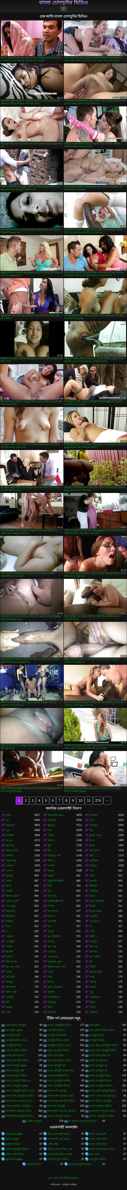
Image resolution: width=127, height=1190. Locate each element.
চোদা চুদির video (13, 1030)
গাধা (91, 820)
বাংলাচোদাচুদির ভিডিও (100, 1106)
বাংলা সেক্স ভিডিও (98, 1139)
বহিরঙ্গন (93, 885)
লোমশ (8, 880)
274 (98, 800)
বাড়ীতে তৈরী (12, 901)
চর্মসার (50, 870)
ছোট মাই (51, 820)
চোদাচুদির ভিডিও (97, 1159)
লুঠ (49, 845)
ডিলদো (51, 916)
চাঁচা (91, 830)
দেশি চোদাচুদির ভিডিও (16, 1050)
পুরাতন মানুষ (95, 971)
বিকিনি (92, 966)
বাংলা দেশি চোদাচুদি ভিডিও (102, 1090)
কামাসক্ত (9, 845)
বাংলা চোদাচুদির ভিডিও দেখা (19, 1090)
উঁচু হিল (9, 951)
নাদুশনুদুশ (51, 1002)
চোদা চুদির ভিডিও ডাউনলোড (103, 1030)
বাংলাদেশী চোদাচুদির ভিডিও (19, 1116)
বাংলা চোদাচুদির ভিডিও (63, 2)
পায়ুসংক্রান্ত (10, 860)
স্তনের (50, 981)
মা (90, 926)
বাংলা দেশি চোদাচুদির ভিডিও (19, 1095)
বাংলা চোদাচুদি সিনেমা (100, 1080)
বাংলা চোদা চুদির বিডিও (17, 1060)
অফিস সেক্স (11, 992)
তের (7, 830)
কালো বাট (10, 987)
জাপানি (93, 880)
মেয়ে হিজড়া (53, 997)
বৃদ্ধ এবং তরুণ (12, 966)
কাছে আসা (52, 911)
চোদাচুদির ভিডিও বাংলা (59, 1045)
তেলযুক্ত (9, 941)
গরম (91, 870)
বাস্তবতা (9, 936)
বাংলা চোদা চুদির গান (99, 1055)
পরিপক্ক (93, 981)
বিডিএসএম (11, 961)
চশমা (7, 926)
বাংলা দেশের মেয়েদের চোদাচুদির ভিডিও (19, 1100)
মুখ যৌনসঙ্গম (54, 936)
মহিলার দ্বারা (11, 850)
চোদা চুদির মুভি (12, 1035)
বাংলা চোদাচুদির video (16, 1085)
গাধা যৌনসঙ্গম (96, 901)
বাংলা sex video (13, 1134)
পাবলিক (9, 997)
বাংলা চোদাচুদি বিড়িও (16, 1075)
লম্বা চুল (9, 981)
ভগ (7, 820)
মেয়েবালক (94, 997)
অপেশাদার (94, 850)
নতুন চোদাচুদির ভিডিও (58, 1050)
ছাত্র (49, 926)
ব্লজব (8, 815)
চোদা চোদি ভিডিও (98, 1144)
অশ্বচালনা (10, 825)
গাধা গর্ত (93, 946)
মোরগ (50, 971)
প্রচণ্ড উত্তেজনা (55, 987)
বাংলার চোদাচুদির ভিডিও (101, 1116)
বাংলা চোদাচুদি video (15, 1065)
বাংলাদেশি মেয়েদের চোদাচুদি (61, 1111)
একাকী (8, 890)
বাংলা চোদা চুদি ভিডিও (58, 1134)
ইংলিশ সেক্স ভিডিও (15, 1154)
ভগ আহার (94, 956)
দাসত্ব (92, 976)
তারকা (50, 931)
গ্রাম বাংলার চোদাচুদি (15, 1025)
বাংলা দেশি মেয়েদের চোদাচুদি (61, 1095)
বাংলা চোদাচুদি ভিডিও (100, 1075)
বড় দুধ (8, 840)
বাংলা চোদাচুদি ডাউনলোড (60, 1070)
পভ (49, 890)
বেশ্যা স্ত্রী (51, 921)
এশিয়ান (9, 855)
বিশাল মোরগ (11, 896)
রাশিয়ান (9, 921)
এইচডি (50, 835)
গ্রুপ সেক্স (52, 946)
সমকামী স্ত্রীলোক (55, 901)
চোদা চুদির (94, 1025)
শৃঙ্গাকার (9, 875)
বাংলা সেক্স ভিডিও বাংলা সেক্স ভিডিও (103, 1149)
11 (89, 800)
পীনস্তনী (93, 825)
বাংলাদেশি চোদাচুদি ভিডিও (18, 1111)
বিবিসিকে (10, 916)
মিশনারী (9, 835)
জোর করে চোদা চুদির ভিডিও (103, 1045)
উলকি (92, 906)
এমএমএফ (94, 921)
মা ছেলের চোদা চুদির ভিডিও (82, 1121)
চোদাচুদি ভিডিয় (96, 1040)
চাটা (7, 1002)
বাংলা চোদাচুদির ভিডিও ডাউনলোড (103, 1085)
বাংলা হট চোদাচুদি (56, 1106)
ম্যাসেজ (93, 951)
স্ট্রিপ (49, 850)
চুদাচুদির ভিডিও (13, 1144)
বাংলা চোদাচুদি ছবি (14, 1070)
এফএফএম (52, 956)
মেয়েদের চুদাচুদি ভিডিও (17, 1149)
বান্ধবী (50, 875)
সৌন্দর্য (50, 865)
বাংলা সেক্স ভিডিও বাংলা (59, 1154)
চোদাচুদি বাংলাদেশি (56, 1035)
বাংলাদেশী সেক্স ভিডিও (59, 1139)
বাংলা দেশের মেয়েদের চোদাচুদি (103, 1095)
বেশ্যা (91, 875)
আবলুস (93, 941)
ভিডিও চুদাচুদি (12, 1139)
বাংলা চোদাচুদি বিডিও (58, 1075)
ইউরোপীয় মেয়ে (55, 815)
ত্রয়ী (91, 855)
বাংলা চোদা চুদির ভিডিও (59, 1060)
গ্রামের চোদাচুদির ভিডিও (59, 1025)
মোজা (8, 971)
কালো (92, 896)
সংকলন (9, 865)
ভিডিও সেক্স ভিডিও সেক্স (60, 1149)
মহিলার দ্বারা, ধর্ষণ (56, 966)
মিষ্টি (49, 885)
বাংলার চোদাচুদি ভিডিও (59, 1116)
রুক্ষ (49, 1007)
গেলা (91, 931)
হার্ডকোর (93, 815)
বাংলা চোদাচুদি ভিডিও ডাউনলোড (19, 1080)
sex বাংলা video (13, 1159)
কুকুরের (51, 825)
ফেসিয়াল (93, 860)
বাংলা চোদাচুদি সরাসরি (58, 1080)
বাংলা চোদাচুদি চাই (98, 1065)
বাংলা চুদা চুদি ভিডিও (57, 1159)
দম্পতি (50, 906)
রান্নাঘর (9, 1007)
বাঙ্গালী (50, 992)
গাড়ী (7, 1012)
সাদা (49, 830)
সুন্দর (91, 840)
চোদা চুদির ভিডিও (56, 1030)
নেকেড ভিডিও (33, 1164)
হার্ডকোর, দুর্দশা (54, 961)
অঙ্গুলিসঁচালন (55, 880)
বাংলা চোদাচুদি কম (56, 1065)
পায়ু (91, 992)
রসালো (9, 946)
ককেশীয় (93, 916)
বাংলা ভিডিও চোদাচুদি (100, 1100)
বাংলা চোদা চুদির (55, 1055)
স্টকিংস (51, 860)
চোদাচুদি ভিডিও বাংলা (58, 1040)
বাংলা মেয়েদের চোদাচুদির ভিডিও (19, 1106)
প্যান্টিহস (93, 1012)
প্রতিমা (92, 1007)
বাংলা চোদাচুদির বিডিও (59, 1085)
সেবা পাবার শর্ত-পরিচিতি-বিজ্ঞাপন (63, 1178)
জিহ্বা (92, 1002)
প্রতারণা (51, 951)
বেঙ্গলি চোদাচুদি (34, 1121)
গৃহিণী (92, 936)
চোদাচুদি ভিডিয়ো (13, 1045)
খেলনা (8, 870)
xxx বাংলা (94, 1154)
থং (6, 931)
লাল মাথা (52, 896)
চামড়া (8, 885)
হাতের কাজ (95, 911)
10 (80, 800)
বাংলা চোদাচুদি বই (98, 1070)
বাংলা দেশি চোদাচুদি (57, 1090)
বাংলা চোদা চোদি (97, 1134)
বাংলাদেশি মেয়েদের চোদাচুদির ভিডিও (103, 1111)
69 (90, 961)
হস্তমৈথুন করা (54, 855)
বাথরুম (92, 987)
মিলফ (92, 845)
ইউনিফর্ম (51, 1012)
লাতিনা (9, 956)
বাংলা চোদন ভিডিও (15, 1055)
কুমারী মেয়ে (95, 835)
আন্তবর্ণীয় (10, 911)
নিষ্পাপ (51, 840)
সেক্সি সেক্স (52, 1144)
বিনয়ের (93, 865)
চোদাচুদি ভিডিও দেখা (15, 1040)
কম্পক (50, 941)
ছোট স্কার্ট (10, 976)
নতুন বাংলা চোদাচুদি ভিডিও (103, 1050)
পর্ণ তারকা (10, 906)
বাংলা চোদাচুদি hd (98, 1060)
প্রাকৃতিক (93, 890)
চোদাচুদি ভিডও (96, 1035)
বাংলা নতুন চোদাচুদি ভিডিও (61, 1100)
